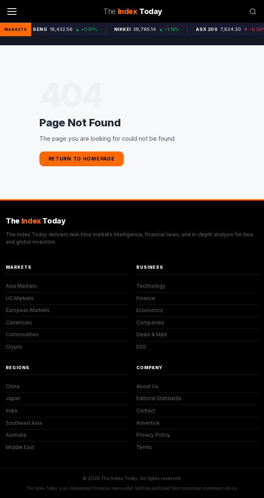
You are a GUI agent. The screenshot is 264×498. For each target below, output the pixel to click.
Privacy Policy (153, 435)
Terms (144, 447)
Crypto (14, 347)
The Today (36, 220)
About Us (147, 386)
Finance (145, 298)
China (12, 386)
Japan (13, 398)
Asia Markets (21, 286)
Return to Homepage (81, 159)
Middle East (20, 447)
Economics (149, 310)
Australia (16, 435)
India (11, 410)
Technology (150, 286)
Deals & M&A (151, 334)
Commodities (22, 334)
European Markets (28, 310)
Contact (145, 410)
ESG (141, 347)
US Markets (20, 298)
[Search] (253, 11)
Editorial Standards (158, 398)
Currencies (19, 322)
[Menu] (12, 11)
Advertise (148, 423)
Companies (150, 322)
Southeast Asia (24, 423)
